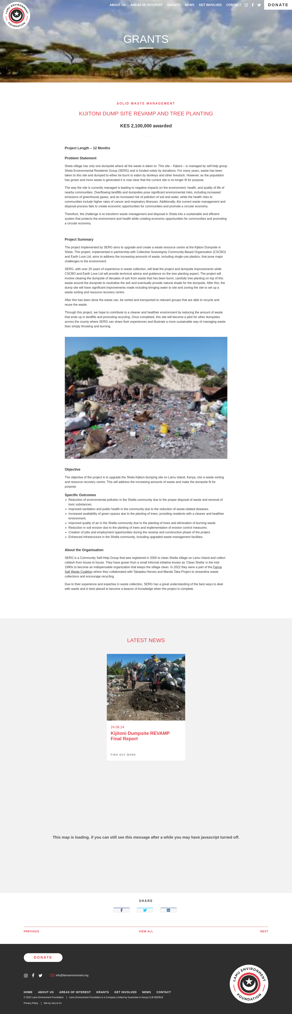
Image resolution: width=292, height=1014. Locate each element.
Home (28, 992)
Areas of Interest (75, 992)
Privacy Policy (31, 1003)
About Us (118, 5)
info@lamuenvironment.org (69, 975)
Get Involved (210, 5)
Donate (278, 5)
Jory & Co (56, 1003)
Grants (173, 5)
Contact (233, 5)
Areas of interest (146, 5)
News (189, 5)
